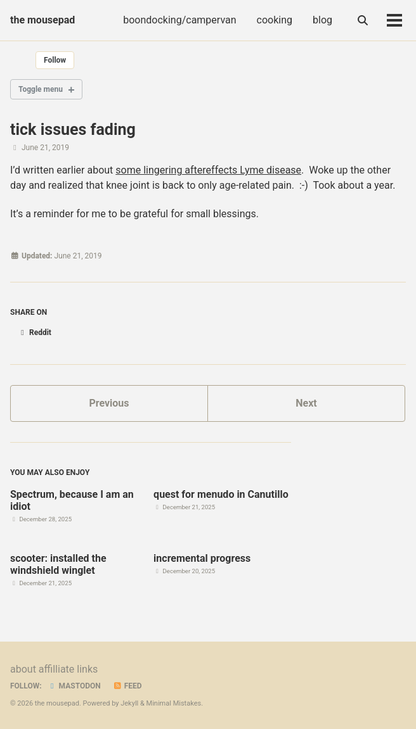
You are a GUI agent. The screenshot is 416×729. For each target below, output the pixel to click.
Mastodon (74, 685)
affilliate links (68, 669)
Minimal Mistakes (174, 703)
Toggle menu (40, 89)
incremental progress (201, 558)
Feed (127, 685)
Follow (55, 60)
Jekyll (129, 703)
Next (306, 403)
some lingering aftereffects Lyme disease (208, 170)
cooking (274, 20)
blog (322, 20)
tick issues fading (73, 129)
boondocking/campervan (179, 20)
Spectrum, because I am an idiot (72, 500)
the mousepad (42, 20)
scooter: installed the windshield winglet (58, 564)
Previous (109, 403)
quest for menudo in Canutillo (221, 494)
